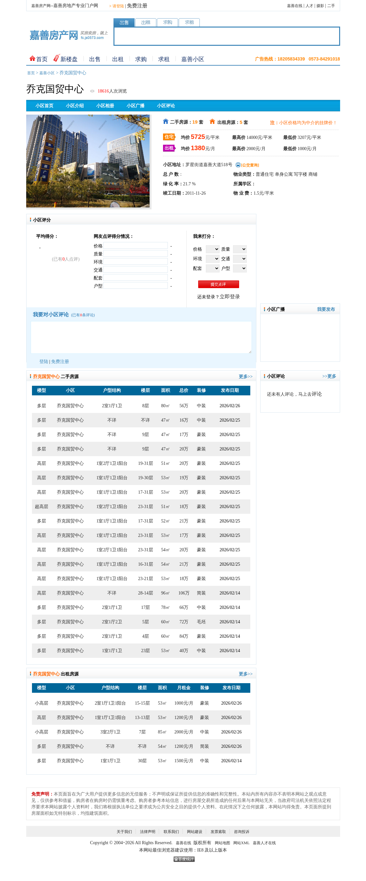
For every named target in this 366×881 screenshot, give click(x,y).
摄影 (320, 6)
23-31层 (145, 506)
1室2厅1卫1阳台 (112, 463)
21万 (183, 521)
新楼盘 (69, 59)
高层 (41, 463)
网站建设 (194, 831)
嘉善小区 (192, 59)
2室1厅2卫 (112, 621)
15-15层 (142, 703)
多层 (41, 405)
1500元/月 (184, 760)
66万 (183, 607)
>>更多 (330, 376)
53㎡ (165, 477)
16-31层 (145, 564)
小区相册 (105, 105)
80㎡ (165, 405)
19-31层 (145, 463)
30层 (142, 760)
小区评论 (166, 105)
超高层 (41, 506)
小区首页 (44, 105)
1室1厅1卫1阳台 (112, 477)
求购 (141, 59)
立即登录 (230, 296)
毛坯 (201, 621)
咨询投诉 (241, 831)
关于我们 (124, 831)
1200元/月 (184, 717)
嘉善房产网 (41, 6)
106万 (184, 593)
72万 (183, 621)
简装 (201, 593)
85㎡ (162, 732)
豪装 (201, 434)
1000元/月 (184, 703)
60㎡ (165, 621)
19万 (183, 477)
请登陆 (116, 6)
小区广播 (135, 105)
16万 (183, 420)
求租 (164, 59)
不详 (111, 420)
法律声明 (147, 831)
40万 (183, 650)
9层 (145, 434)
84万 (183, 636)
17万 (183, 434)
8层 (145, 405)
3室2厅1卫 (110, 732)
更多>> (246, 376)
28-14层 (145, 593)
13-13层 (142, 717)
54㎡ (165, 549)
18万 (183, 506)
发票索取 (218, 831)
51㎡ (165, 463)
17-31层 (145, 492)
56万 (183, 405)
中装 (201, 405)
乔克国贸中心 (70, 405)
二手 (331, 6)
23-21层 (145, 578)
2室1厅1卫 (112, 405)
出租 (118, 59)
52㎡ (165, 521)
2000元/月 (184, 732)
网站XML (241, 843)
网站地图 (222, 843)
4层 (145, 636)
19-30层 (145, 477)
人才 (309, 6)
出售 (95, 59)
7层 (142, 732)
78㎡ (165, 607)
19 (195, 122)
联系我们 (171, 831)
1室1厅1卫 (112, 650)
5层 (145, 621)
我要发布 (326, 309)
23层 (145, 650)
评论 (317, 394)
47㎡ (165, 420)
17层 (145, 607)
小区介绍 (75, 105)
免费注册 (137, 5)
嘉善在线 (294, 6)
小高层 (41, 703)
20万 (183, 449)
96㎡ (165, 593)
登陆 (43, 361)
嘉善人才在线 (264, 843)
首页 (42, 59)
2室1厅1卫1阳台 (110, 703)
